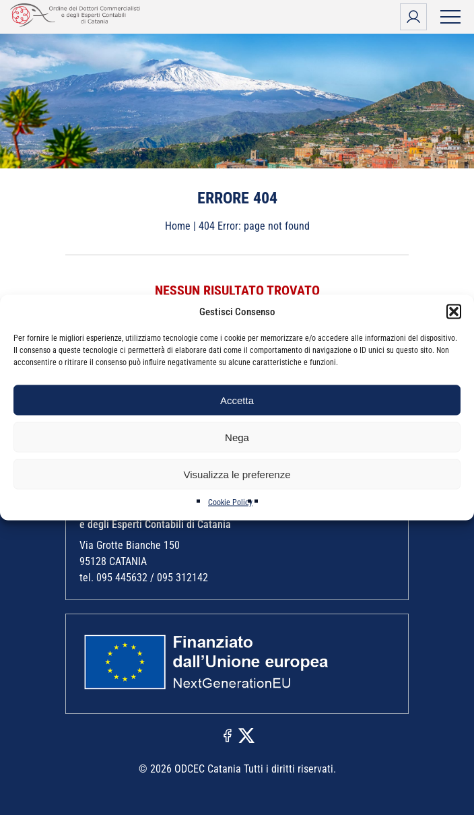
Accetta (237, 399)
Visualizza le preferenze (237, 474)
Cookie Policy (230, 502)
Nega (237, 437)
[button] (454, 312)
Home (178, 226)
